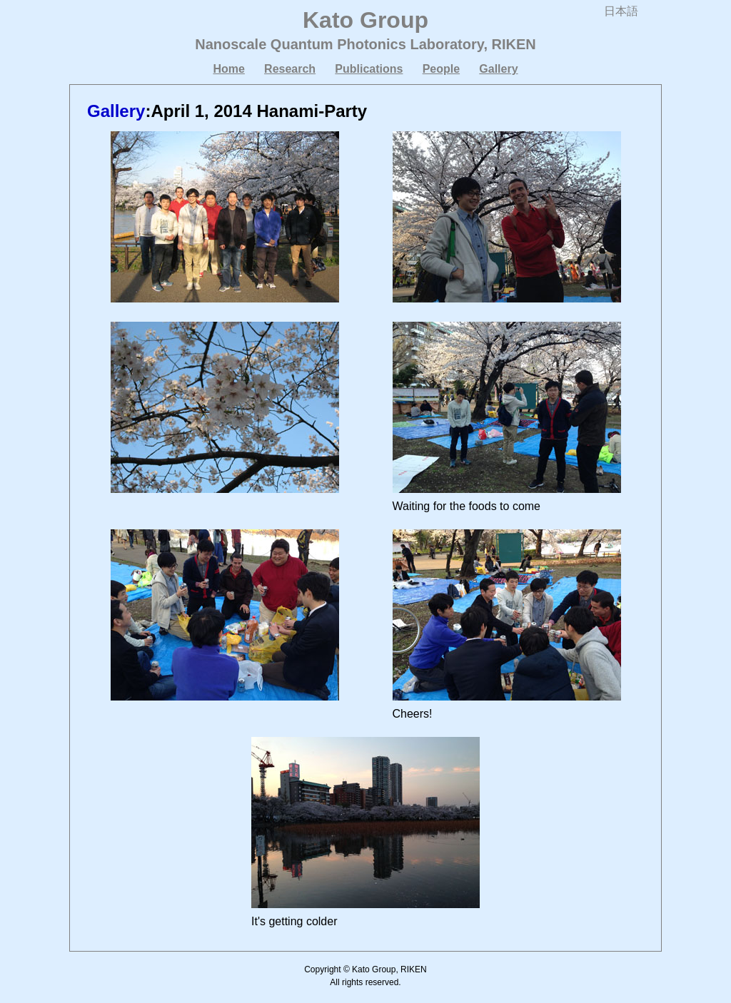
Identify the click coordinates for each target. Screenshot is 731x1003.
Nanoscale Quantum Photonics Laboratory (339, 44)
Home (228, 69)
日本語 (621, 11)
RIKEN (514, 44)
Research (290, 69)
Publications (369, 69)
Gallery (498, 69)
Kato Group (365, 20)
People (441, 69)
